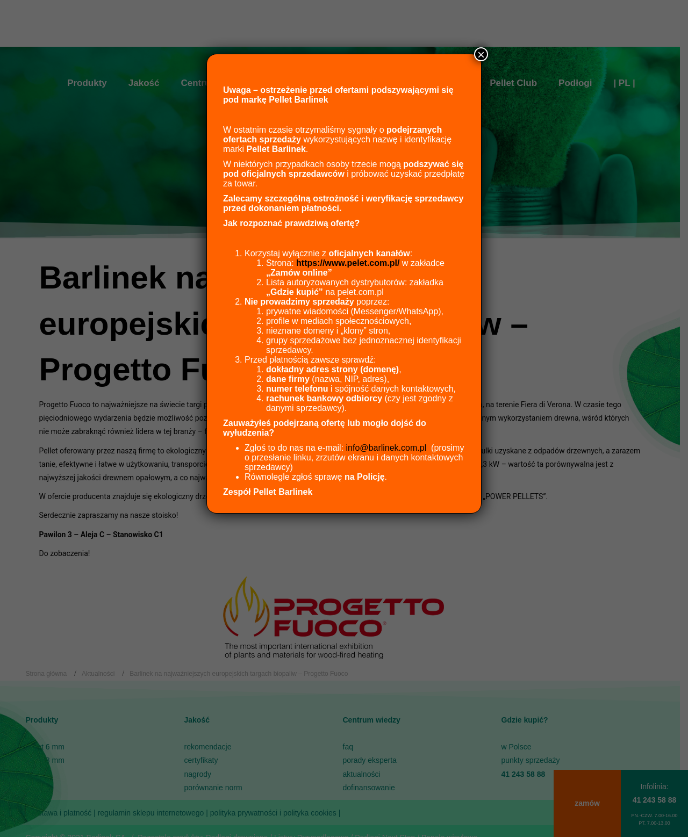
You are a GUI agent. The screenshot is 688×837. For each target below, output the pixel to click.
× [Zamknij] (481, 54)
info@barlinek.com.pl (386, 447)
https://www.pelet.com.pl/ (347, 263)
